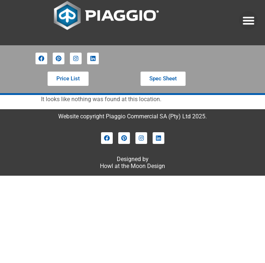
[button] (248, 20)
